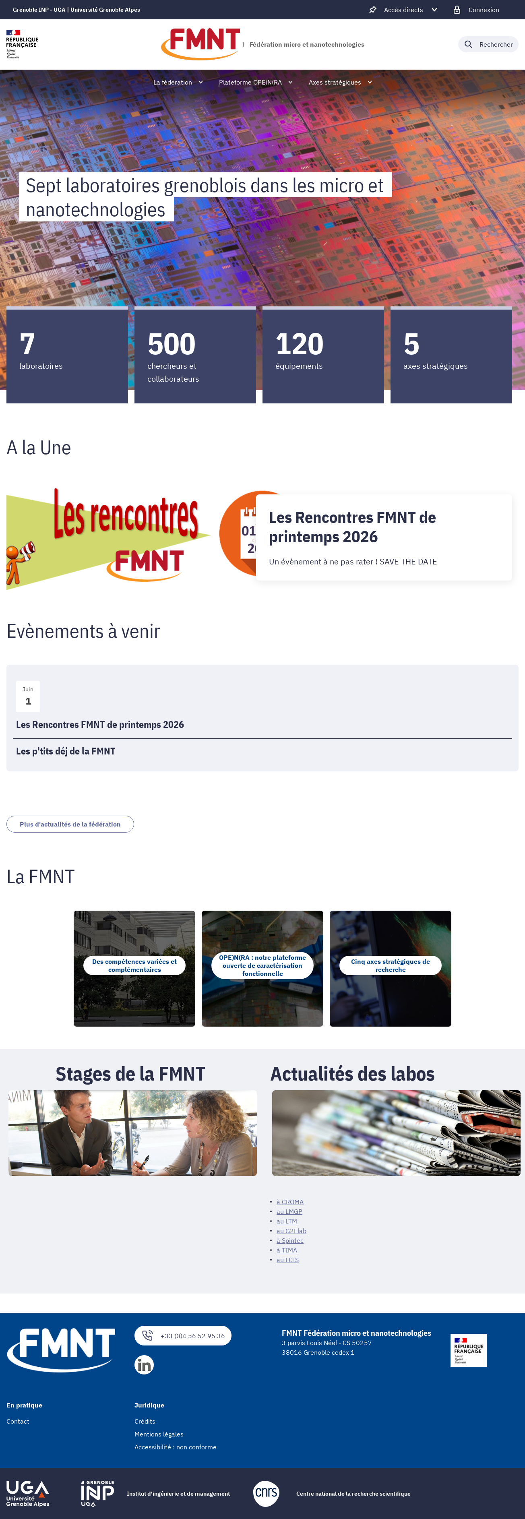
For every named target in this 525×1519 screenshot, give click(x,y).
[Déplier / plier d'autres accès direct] (403, 9)
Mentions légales (159, 1436)
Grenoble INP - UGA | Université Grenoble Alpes (76, 9)
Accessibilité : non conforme (175, 1449)
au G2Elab (291, 1233)
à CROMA (290, 1204)
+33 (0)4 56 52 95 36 (183, 1338)
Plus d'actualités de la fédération (82, 825)
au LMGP (289, 1214)
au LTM (287, 1223)
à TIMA (287, 1252)
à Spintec (290, 1243)
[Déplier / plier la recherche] (488, 44)
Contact (17, 1424)
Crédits (144, 1424)
